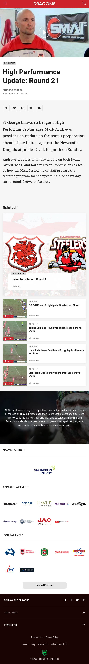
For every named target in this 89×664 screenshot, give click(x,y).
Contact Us (43, 644)
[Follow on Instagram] (83, 600)
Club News (9, 63)
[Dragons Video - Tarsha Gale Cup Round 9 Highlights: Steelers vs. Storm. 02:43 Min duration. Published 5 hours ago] (44, 331)
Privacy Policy (52, 637)
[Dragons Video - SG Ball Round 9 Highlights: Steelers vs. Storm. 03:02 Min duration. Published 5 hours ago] (44, 308)
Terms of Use (37, 637)
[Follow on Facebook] (71, 600)
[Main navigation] (5, 4)
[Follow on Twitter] (77, 600)
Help (33, 644)
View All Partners (44, 585)
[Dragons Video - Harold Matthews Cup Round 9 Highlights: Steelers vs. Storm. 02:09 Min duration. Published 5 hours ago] (44, 353)
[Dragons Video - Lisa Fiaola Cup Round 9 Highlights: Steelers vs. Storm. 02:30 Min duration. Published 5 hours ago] (44, 376)
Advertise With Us (59, 644)
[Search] (84, 4)
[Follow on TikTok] (65, 600)
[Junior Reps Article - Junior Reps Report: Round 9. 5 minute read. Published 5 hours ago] (44, 254)
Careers (25, 644)
